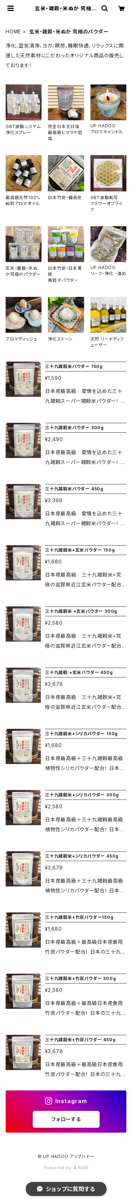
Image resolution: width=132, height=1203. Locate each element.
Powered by (66, 1167)
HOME (13, 31)
